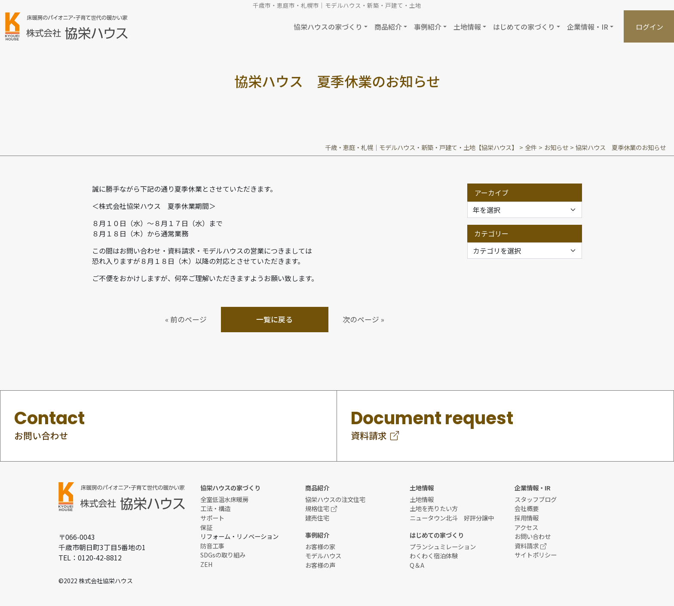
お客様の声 (320, 564)
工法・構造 (215, 508)
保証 (206, 527)
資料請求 (530, 545)
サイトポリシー (536, 554)
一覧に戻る (274, 319)
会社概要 (527, 508)
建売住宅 (317, 517)
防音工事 (212, 545)
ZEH (206, 564)
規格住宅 (321, 508)
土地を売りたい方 (434, 508)
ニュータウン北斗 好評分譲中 (452, 517)
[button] (330, 26)
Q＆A (417, 564)
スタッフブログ (536, 499)
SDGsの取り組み (222, 554)
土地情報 (422, 499)
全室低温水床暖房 (224, 499)
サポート (212, 517)
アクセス (526, 527)
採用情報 (527, 517)
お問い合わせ (533, 536)
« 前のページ (186, 319)
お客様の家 (320, 546)
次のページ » (363, 319)
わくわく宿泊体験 (434, 555)
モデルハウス (323, 555)
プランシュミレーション (443, 546)
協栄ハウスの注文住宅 (335, 499)
